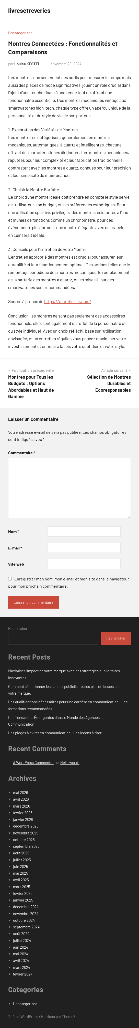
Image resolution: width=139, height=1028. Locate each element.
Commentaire (21, 452)
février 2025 (22, 893)
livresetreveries (29, 10)
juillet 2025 (22, 859)
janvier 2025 (23, 900)
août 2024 (21, 933)
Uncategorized (20, 32)
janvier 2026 (23, 819)
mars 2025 (21, 886)
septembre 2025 (26, 846)
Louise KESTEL (27, 63)
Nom (13, 531)
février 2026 (22, 812)
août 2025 (21, 853)
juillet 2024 (22, 940)
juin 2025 (20, 866)
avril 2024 (21, 960)
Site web (16, 563)
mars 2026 (21, 806)
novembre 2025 (25, 833)
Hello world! (69, 762)
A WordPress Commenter (33, 762)
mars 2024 (21, 967)
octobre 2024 (24, 920)
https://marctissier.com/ (67, 301)
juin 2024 (20, 947)
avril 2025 (21, 879)
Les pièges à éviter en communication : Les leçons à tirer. (55, 732)
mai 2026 (20, 792)
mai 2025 (20, 873)
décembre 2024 (26, 906)
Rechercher (17, 628)
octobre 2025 (24, 839)
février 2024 (22, 974)
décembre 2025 (26, 826)
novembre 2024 (25, 913)
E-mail (15, 547)
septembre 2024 (26, 927)
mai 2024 (20, 953)
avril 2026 (21, 799)
